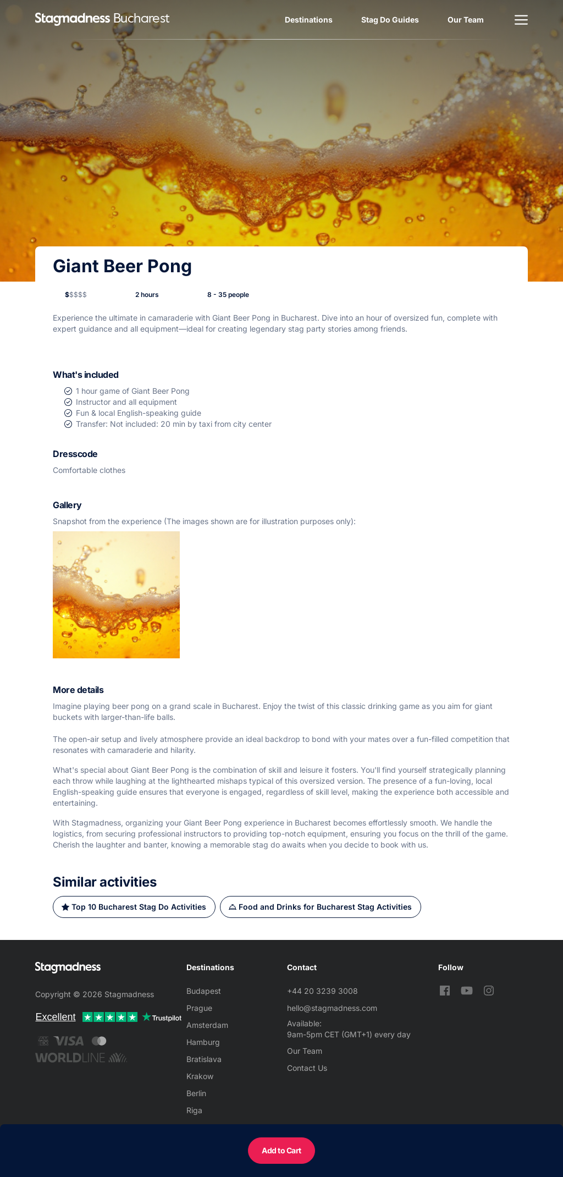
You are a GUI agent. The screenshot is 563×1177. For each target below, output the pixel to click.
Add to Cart (281, 1150)
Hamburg (203, 1042)
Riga (194, 1110)
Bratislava (204, 1059)
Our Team (466, 19)
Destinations (309, 19)
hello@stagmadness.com (332, 1008)
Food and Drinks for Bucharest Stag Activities (325, 906)
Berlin (196, 1093)
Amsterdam (207, 1025)
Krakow (199, 1076)
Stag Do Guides (390, 19)
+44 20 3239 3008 (322, 991)
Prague (199, 1008)
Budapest (203, 991)
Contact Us (307, 1067)
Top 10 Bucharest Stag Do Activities (138, 906)
